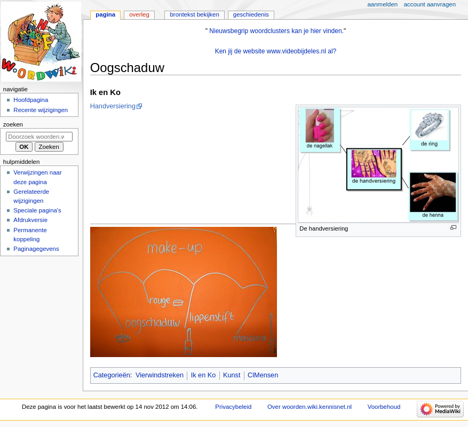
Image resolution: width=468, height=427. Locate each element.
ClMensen (263, 375)
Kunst (231, 375)
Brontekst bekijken (194, 14)
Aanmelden (383, 4)
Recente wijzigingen (40, 110)
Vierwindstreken (160, 375)
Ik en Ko (203, 375)
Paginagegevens (36, 249)
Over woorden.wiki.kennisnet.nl (309, 407)
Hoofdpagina (30, 100)
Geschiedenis (251, 14)
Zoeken (13, 124)
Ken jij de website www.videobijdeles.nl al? (276, 51)
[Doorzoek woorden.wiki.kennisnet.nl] (39, 136)
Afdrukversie (30, 220)
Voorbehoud (384, 407)
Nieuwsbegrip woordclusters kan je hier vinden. (276, 31)
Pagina (105, 14)
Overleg (139, 14)
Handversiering (113, 106)
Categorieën (111, 375)
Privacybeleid (233, 407)
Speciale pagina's (37, 210)
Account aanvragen (430, 4)
